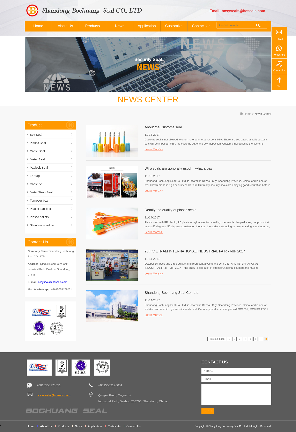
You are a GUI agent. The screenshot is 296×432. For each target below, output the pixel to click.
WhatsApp (279, 54)
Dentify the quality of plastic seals (170, 210)
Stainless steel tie (42, 225)
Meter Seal (37, 159)
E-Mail (279, 39)
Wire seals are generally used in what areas (179, 168)
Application (147, 26)
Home (38, 26)
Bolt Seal (36, 134)
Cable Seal (37, 151)
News (119, 26)
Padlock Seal (39, 167)
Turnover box (39, 200)
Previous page (217, 338)
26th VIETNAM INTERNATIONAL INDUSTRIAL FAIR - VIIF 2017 (195, 251)
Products (92, 26)
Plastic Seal (38, 143)
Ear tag (35, 175)
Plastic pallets (39, 217)
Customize (174, 26)
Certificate (114, 426)
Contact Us (201, 26)
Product (35, 125)
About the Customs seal (163, 127)
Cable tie (36, 184)
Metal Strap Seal (41, 192)
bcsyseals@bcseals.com (52, 282)
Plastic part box (40, 208)
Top (279, 86)
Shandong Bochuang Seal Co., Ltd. (172, 293)
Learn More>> (154, 149)
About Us (65, 26)
